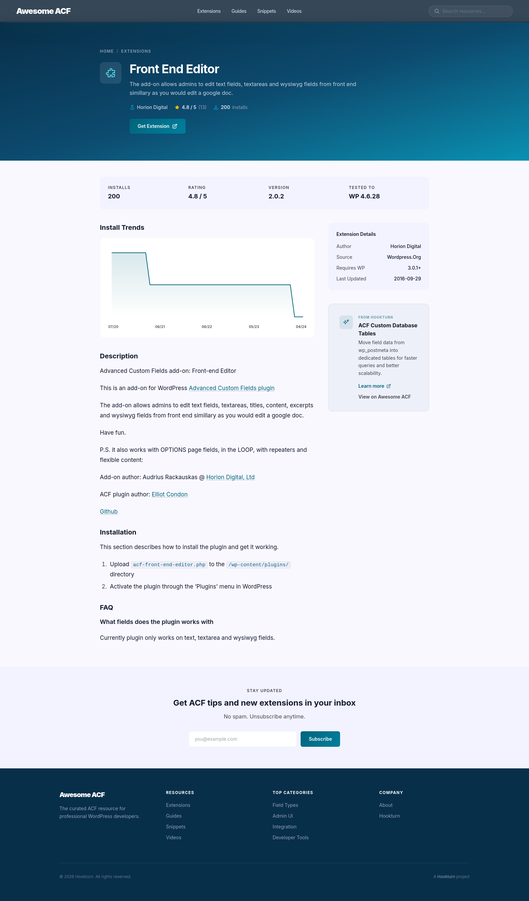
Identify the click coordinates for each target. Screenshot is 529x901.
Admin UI (283, 816)
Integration (285, 826)
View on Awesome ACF (384, 397)
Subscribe (320, 739)
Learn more (374, 386)
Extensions (209, 11)
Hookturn (389, 816)
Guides (238, 11)
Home (107, 51)
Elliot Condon (170, 494)
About (385, 805)
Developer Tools (291, 837)
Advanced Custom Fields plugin (232, 388)
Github (109, 511)
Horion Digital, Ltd (230, 477)
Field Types (285, 805)
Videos (294, 11)
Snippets (266, 11)
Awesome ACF (43, 11)
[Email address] (243, 739)
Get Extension (157, 126)
